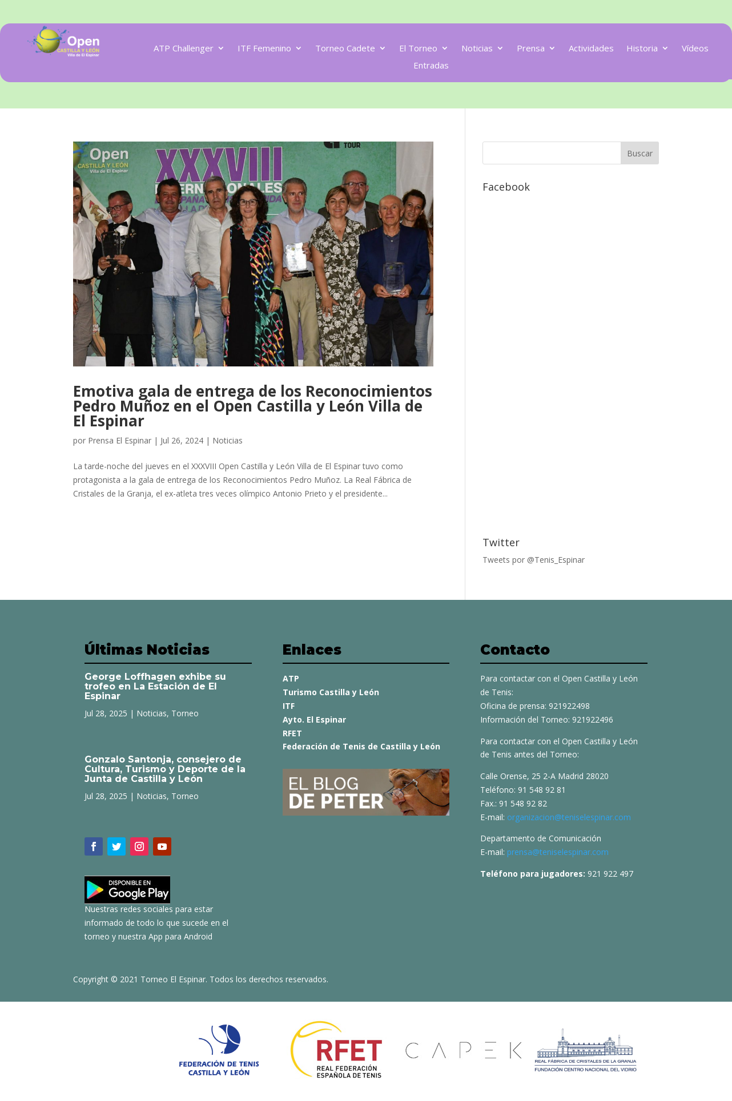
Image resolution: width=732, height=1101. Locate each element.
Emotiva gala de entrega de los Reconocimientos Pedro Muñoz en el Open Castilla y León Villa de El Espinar (252, 406)
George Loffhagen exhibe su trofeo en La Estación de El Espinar (155, 686)
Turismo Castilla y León (331, 692)
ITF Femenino (264, 49)
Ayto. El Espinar (314, 719)
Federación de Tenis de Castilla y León (361, 746)
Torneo (185, 713)
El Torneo (418, 49)
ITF (289, 705)
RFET (292, 733)
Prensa (531, 49)
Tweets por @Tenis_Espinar (533, 559)
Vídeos (695, 49)
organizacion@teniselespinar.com (569, 817)
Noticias (477, 49)
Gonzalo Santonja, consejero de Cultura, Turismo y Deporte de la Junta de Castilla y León (165, 769)
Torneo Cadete (345, 49)
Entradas (431, 66)
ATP (291, 678)
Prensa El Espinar (119, 440)
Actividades (591, 49)
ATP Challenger (184, 49)
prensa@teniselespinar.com (558, 851)
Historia (642, 49)
